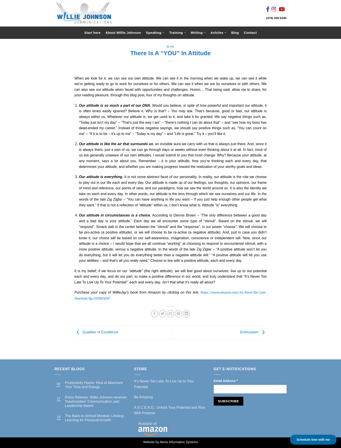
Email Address (226, 381)
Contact (250, 32)
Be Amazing (143, 397)
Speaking (155, 32)
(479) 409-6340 (276, 18)
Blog (235, 32)
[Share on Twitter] (162, 313)
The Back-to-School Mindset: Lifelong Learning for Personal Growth (94, 418)
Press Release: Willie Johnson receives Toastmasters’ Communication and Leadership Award (96, 401)
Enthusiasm (253, 332)
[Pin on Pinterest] (178, 313)
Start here (92, 32)
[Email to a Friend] (170, 313)
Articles (218, 32)
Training (177, 32)
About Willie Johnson (123, 32)
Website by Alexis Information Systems (170, 442)
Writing (198, 32)
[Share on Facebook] (154, 313)
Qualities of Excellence (96, 332)
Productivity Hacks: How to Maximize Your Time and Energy (94, 385)
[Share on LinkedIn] (186, 313)
